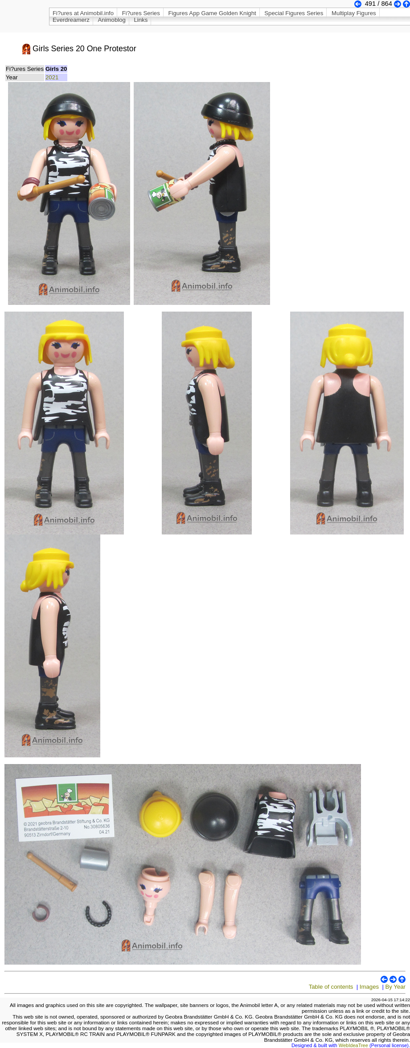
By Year (395, 986)
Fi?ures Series (141, 13)
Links (141, 19)
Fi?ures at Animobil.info (83, 13)
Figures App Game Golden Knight (212, 13)
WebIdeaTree (353, 1045)
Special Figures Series (293, 13)
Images (369, 986)
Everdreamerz (71, 19)
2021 (51, 77)
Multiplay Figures (354, 13)
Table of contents (331, 986)
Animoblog (112, 19)
